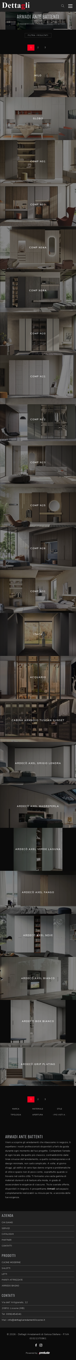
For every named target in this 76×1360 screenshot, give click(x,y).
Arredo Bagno (10, 1285)
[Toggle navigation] (70, 6)
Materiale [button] (37, 1109)
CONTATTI (7, 1245)
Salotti (6, 1268)
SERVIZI (6, 1228)
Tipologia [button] (16, 1115)
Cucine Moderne (11, 1262)
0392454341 (14, 1314)
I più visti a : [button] (59, 1115)
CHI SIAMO (7, 1222)
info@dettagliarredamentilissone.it (26, 1320)
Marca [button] (15, 1109)
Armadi (40, 24)
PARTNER (7, 1240)
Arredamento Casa (26, 24)
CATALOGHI (8, 1234)
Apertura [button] (37, 1115)
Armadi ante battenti (56, 24)
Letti (4, 1274)
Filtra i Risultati (38, 35)
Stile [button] (59, 1109)
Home (13, 24)
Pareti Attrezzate (12, 1279)
